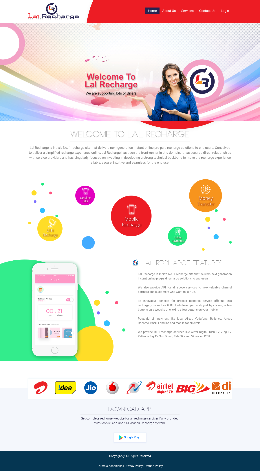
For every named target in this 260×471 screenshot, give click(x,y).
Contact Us (207, 11)
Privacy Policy (134, 466)
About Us (169, 11)
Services (187, 11)
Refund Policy (154, 466)
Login (225, 11)
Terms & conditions (109, 466)
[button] (19, 72)
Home (154, 10)
